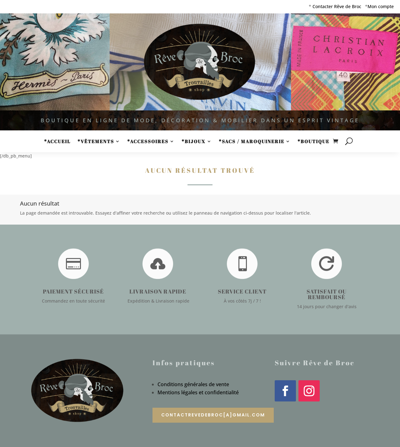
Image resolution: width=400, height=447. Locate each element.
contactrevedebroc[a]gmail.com (213, 415)
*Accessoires (147, 141)
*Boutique (313, 141)
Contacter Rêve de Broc (336, 6)
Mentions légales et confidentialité (198, 392)
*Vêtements (96, 141)
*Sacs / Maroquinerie (251, 141)
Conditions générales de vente (193, 384)
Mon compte (381, 6)
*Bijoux (194, 141)
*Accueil (57, 141)
